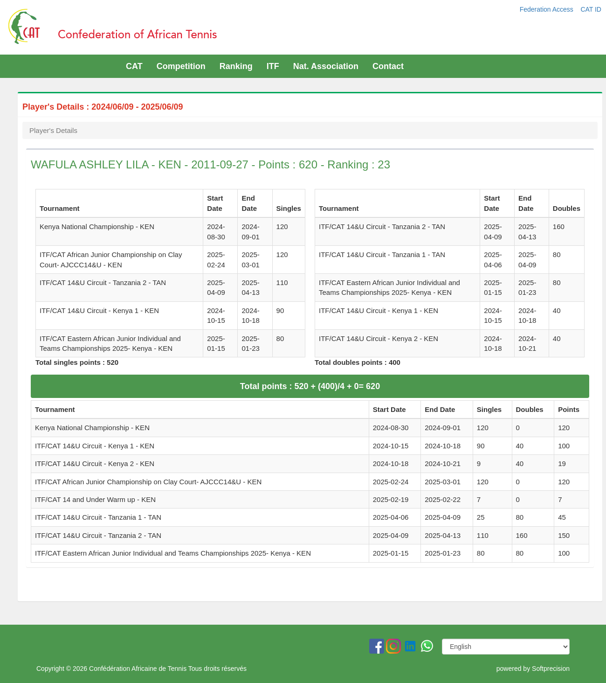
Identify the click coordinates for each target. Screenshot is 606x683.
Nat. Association (325, 66)
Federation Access (547, 9)
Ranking (236, 66)
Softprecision (551, 668)
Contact (388, 66)
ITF (273, 66)
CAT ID (590, 9)
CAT (134, 66)
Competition (181, 66)
